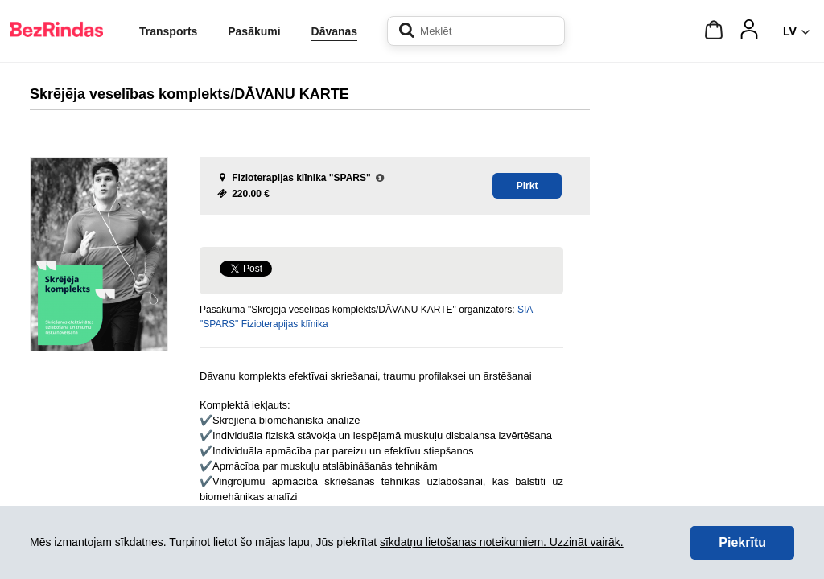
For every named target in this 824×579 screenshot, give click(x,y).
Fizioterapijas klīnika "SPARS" (301, 177)
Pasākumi (254, 31)
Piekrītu (742, 542)
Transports (168, 31)
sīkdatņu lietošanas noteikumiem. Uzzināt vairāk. (502, 542)
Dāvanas (334, 31)
